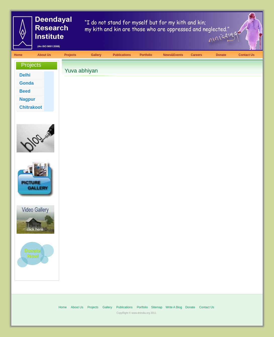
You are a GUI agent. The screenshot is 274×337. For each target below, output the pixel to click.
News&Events (173, 55)
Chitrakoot (30, 107)
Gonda (26, 83)
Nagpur (27, 99)
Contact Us (246, 55)
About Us (44, 55)
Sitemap (156, 307)
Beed (24, 91)
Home (17, 55)
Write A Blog (174, 307)
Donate (219, 55)
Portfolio (145, 55)
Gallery (94, 55)
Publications (122, 55)
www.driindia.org (140, 313)
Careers (195, 55)
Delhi (24, 75)
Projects (69, 55)
